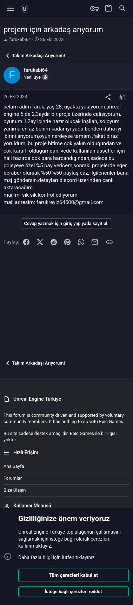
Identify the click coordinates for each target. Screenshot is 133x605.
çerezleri (100, 539)
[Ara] (122, 8)
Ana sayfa (14, 466)
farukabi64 (20, 39)
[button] (11, 8)
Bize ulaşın (15, 490)
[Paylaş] (108, 97)
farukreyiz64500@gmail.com (70, 202)
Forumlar (13, 478)
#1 (123, 97)
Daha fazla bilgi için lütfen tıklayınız (56, 557)
